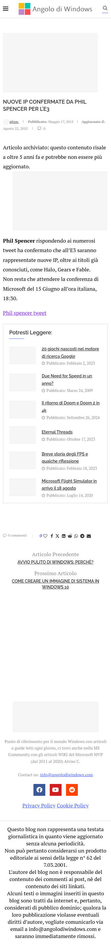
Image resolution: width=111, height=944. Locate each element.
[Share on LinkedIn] (63, 536)
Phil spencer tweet (24, 312)
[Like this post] (45, 536)
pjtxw (11, 121)
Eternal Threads (57, 432)
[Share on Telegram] (82, 536)
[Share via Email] (89, 536)
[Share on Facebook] (52, 536)
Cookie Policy (73, 805)
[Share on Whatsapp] (76, 536)
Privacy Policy (39, 805)
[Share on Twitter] (57, 536)
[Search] (105, 9)
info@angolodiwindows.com (66, 774)
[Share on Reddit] (70, 536)
